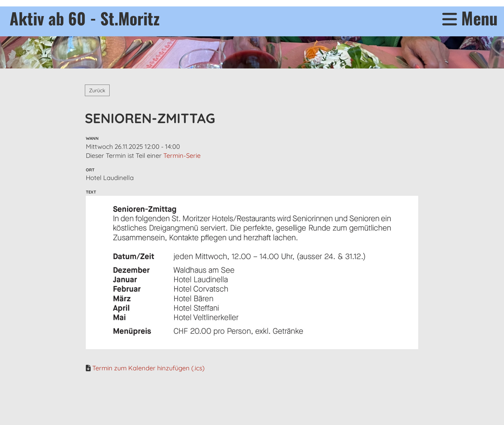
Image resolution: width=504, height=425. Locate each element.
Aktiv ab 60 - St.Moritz (85, 18)
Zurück (97, 90)
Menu (470, 18)
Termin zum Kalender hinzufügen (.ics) (148, 368)
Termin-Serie (182, 155)
